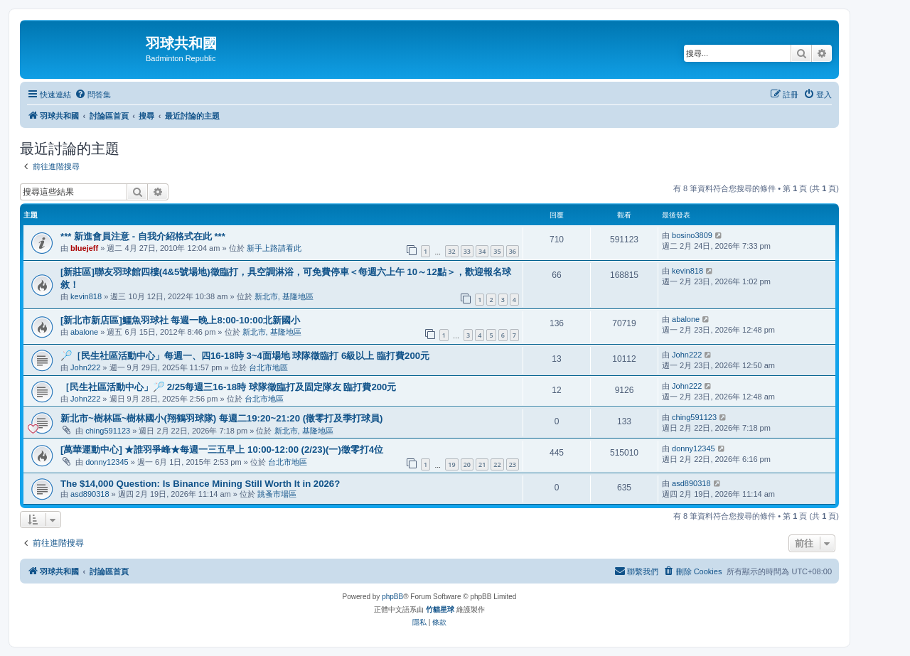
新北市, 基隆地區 (284, 296)
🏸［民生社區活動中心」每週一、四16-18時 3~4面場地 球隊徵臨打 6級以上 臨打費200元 (244, 355)
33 (467, 251)
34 (482, 251)
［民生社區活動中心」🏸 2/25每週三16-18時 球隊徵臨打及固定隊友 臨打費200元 (228, 387)
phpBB (392, 597)
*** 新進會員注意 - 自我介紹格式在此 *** (142, 236)
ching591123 (107, 430)
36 (512, 251)
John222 (85, 367)
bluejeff (84, 248)
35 (496, 251)
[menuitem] (93, 94)
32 (451, 251)
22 (496, 464)
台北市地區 (268, 367)
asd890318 (89, 494)
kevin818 (86, 296)
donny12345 (107, 462)
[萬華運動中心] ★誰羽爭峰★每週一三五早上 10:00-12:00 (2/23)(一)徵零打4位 (221, 449)
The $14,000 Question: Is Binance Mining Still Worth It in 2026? (200, 483)
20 (467, 464)
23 (512, 464)
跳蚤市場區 (276, 494)
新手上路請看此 (274, 248)
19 (451, 464)
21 (482, 464)
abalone (84, 332)
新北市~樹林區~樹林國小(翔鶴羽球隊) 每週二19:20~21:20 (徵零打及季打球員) (221, 418)
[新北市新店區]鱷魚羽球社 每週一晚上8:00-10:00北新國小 (180, 320)
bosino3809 (692, 235)
